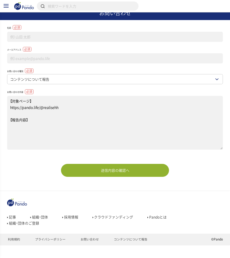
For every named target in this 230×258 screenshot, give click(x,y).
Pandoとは (157, 233)
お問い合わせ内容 (28, 107)
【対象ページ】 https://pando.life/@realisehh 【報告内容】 (115, 139)
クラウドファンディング (113, 233)
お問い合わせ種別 (28, 83)
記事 (11, 233)
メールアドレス (26, 59)
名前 (16, 35)
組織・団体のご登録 (23, 241)
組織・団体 (39, 233)
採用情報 (70, 233)
